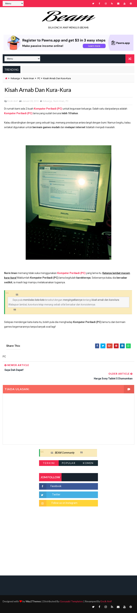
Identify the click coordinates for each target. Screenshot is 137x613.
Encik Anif (106, 601)
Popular (68, 462)
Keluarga (15, 78)
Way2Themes (33, 601)
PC (38, 78)
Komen (88, 462)
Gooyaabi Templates (71, 601)
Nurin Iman (28, 78)
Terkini (49, 462)
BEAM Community (64, 452)
